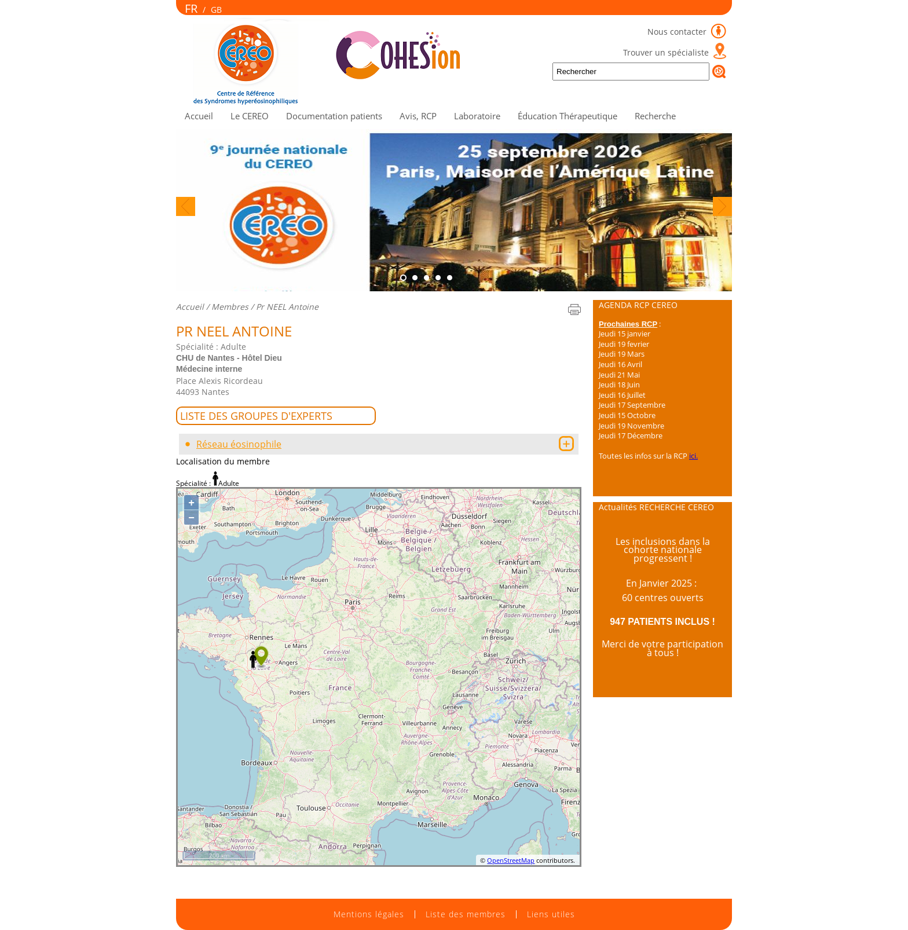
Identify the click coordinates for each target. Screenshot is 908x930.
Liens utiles (551, 914)
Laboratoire (477, 116)
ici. (693, 456)
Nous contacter (678, 31)
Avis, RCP (418, 116)
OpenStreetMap (510, 860)
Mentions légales (369, 914)
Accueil (199, 116)
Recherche (655, 116)
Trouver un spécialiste (666, 52)
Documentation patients (334, 116)
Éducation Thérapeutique (567, 116)
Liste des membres (466, 914)
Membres (229, 306)
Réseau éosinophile (238, 444)
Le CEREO (249, 116)
